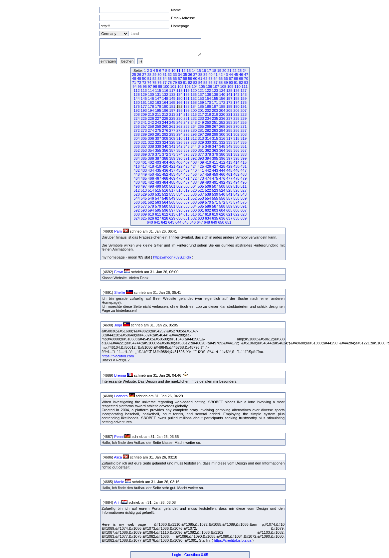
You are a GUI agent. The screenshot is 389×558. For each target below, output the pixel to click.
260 (165, 126)
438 (179, 170)
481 (144, 182)
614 (179, 214)
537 (201, 194)
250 (208, 122)
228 (165, 118)
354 (151, 150)
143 (244, 94)
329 (201, 142)
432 (136, 170)
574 (236, 202)
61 (200, 79)
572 (222, 202)
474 (208, 178)
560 (136, 202)
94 (134, 87)
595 (158, 210)
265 (201, 126)
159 (244, 98)
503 (186, 186)
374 (179, 154)
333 (229, 142)
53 (159, 79)
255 (244, 122)
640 (150, 222)
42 (221, 75)
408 (194, 162)
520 (194, 190)
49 (139, 79)
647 (200, 222)
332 (222, 142)
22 (235, 71)
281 (201, 130)
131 (158, 94)
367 (244, 150)
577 (144, 206)
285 (229, 130)
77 (165, 83)
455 (186, 174)
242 (151, 122)
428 (222, 166)
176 (136, 106)
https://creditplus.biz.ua (233, 540)
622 (236, 214)
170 (208, 102)
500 (165, 186)
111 (245, 87)
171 (215, 102)
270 (236, 126)
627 (158, 218)
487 (186, 182)
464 (136, 178)
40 (210, 75)
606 (236, 210)
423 (186, 166)
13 (189, 71)
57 (180, 79)
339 (158, 146)
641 (157, 222)
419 (158, 166)
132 (165, 94)
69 (241, 79)
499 (158, 186)
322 (151, 142)
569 (201, 202)
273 (144, 130)
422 (179, 166)
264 (194, 126)
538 (208, 194)
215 (186, 114)
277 (172, 130)
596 (165, 210)
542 (236, 194)
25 (134, 75)
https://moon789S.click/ (172, 257)
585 (201, 206)
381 (229, 154)
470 (179, 178)
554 (208, 198)
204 (222, 110)
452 (165, 174)
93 (246, 83)
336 (136, 146)
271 (244, 126)
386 (151, 158)
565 (172, 202)
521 (201, 190)
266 (208, 126)
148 (165, 98)
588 (222, 206)
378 (208, 154)
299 (215, 134)
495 (244, 182)
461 (229, 174)
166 (179, 102)
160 (136, 102)
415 (244, 162)
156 (222, 98)
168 (194, 102)
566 (179, 202)
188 (222, 106)
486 (179, 182)
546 (151, 198)
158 (236, 98)
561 (144, 202)
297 (201, 134)
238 (236, 118)
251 (215, 122)
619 (215, 214)
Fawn (118, 272)
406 (179, 162)
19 (219, 71)
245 (172, 122)
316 (222, 138)
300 (222, 134)
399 (244, 158)
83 (195, 83)
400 (136, 162)
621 (229, 214)
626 (151, 218)
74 (149, 83)
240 (136, 122)
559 (244, 198)
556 (222, 198)
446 (236, 170)
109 (230, 87)
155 (215, 98)
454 (179, 174)
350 (236, 146)
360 (194, 150)
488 (194, 182)
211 (158, 114)
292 (165, 134)
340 (165, 146)
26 (139, 75)
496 (136, 186)
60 (195, 79)
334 (236, 142)
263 (186, 126)
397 (229, 158)
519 (186, 190)
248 (194, 122)
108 (223, 87)
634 (208, 218)
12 (184, 71)
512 (136, 190)
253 (229, 122)
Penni (118, 437)
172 (222, 102)
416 (136, 166)
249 (201, 122)
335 (244, 142)
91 (236, 83)
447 (244, 170)
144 (136, 98)
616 (194, 214)
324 (165, 142)
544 (136, 198)
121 (201, 91)
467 (158, 178)
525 (229, 190)
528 (136, 194)
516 (165, 190)
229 (172, 118)
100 (166, 87)
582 (179, 206)
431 (244, 166)
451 (158, 174)
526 (236, 190)
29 (154, 75)
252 (222, 122)
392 (194, 158)
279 (186, 130)
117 (172, 91)
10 (173, 71)
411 (215, 162)
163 (158, 102)
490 (208, 182)
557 (229, 198)
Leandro (120, 396)
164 (165, 102)
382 (236, 154)
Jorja (118, 325)
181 (172, 106)
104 (195, 87)
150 (179, 98)
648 (207, 222)
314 (208, 138)
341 (172, 146)
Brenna (120, 375)
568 (194, 202)
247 (186, 122)
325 (172, 142)
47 (246, 75)
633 (201, 218)
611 (158, 214)
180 (165, 106)
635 (215, 218)
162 (151, 102)
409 (201, 162)
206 (236, 110)
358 (179, 150)
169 (201, 102)
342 (179, 146)
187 (215, 106)
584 (194, 206)
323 (158, 142)
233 (201, 118)
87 (216, 83)
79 (175, 83)
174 (236, 102)
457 (201, 174)
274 (151, 130)
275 (158, 130)
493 (229, 182)
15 (199, 71)
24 (245, 71)
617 (201, 214)
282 (208, 130)
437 (172, 170)
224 (136, 118)
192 (136, 110)
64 (216, 79)
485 (172, 182)
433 (144, 170)
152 (194, 98)
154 (208, 98)
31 (165, 75)
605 (229, 210)
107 (216, 87)
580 (165, 206)
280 (194, 130)
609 (144, 214)
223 (244, 114)
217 (201, 114)
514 (151, 190)
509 (229, 186)
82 (190, 83)
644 (178, 222)
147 (158, 98)
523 (215, 190)
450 (151, 174)
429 (229, 166)
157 (229, 98)
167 (186, 102)
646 (193, 222)
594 (151, 210)
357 (172, 150)
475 (215, 178)
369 (144, 154)
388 (165, 158)
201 (201, 110)
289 (144, 134)
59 (190, 79)
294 (179, 134)
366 (236, 150)
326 (179, 142)
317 (229, 138)
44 (231, 75)
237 (229, 118)
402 (151, 162)
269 (229, 126)
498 (151, 186)
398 (236, 158)
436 (165, 170)
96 (145, 87)
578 (151, 206)
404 (165, 162)
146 (151, 98)
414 (236, 162)
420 (165, 166)
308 (165, 138)
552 (194, 198)
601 (201, 210)
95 (140, 87)
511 (244, 186)
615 (186, 214)
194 (151, 110)
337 (144, 146)
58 (185, 79)
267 (215, 126)
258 (151, 126)
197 (172, 110)
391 (186, 158)
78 (170, 83)
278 (179, 130)
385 (144, 158)
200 (194, 110)
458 (208, 174)
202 (208, 110)
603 (215, 210)
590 (236, 206)
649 (214, 222)
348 (222, 146)
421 (172, 166)
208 (136, 114)
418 (151, 166)
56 (175, 79)
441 (201, 170)
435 (158, 170)
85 (205, 83)
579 (158, 206)
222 (236, 114)
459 (215, 174)
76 (159, 83)
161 (144, 102)
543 (244, 194)
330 (208, 142)
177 (144, 106)
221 (229, 114)
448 (136, 174)
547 (158, 198)
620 (222, 214)
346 (208, 146)
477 (229, 178)
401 (144, 162)
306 (151, 138)
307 (158, 138)
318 (236, 138)
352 (136, 150)
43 (226, 75)
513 (144, 190)
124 (222, 91)
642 (164, 222)
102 (180, 87)
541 (229, 194)
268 (222, 126)
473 (201, 178)
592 (136, 210)
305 (144, 138)
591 (244, 206)
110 (237, 87)
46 (241, 75)
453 (172, 174)
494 (236, 182)
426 (208, 166)
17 (209, 71)
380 (222, 154)
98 (155, 87)
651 (228, 222)
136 (194, 94)
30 (159, 75)
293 (172, 134)
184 (194, 106)
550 (179, 198)
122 (208, 91)
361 (201, 150)
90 (231, 83)
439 (186, 170)
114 (151, 91)
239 (244, 118)
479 (244, 178)
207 (244, 110)
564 (165, 202)
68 (236, 79)
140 (222, 94)
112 (136, 91)
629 (172, 218)
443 (215, 170)
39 (205, 75)
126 (236, 91)
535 (186, 194)
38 (200, 75)
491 (215, 182)
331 (215, 142)
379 (215, 154)
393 (201, 158)
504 (194, 186)
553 (201, 198)
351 (244, 146)
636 (222, 218)
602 (208, 210)
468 (165, 178)
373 (172, 154)
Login (176, 555)
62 (205, 79)
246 (179, 122)
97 (150, 87)
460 (222, 174)
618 (208, 214)
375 (186, 154)
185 (201, 106)
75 (154, 83)
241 (144, 122)
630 (179, 218)
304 (136, 138)
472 (194, 178)
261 (172, 126)
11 (178, 71)
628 (165, 218)
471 (186, 178)
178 (151, 106)
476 (222, 178)
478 (236, 178)
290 (151, 134)
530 (151, 194)
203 (215, 110)
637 (229, 218)
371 (158, 154)
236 (222, 118)
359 (186, 150)
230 (179, 118)
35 (185, 75)
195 (158, 110)
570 (208, 202)
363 (215, 150)
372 (165, 154)
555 (215, 198)
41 (216, 75)
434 (151, 170)
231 (186, 118)
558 (236, 198)
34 (180, 75)
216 (194, 114)
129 (144, 94)
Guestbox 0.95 (196, 555)
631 (186, 218)
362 (208, 150)
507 (215, 186)
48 (134, 79)
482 (151, 182)
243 (158, 122)
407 (186, 162)
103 (187, 87)
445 (229, 170)
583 (186, 206)
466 (151, 178)
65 (221, 79)
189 (229, 106)
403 (158, 162)
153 (201, 98)
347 (215, 146)
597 (172, 210)
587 (215, 206)
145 (144, 98)
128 (136, 94)
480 (136, 182)
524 (222, 190)
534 (179, 194)
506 (208, 186)
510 (236, 186)
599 (186, 210)
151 (186, 98)
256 (136, 126)
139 (215, 94)
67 (231, 79)
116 (165, 91)
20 (224, 71)
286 (236, 130)
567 (186, 202)
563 (158, 202)
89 (226, 83)
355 (158, 150)
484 (165, 182)
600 (194, 210)
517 (172, 190)
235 (215, 118)
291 (158, 134)
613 (172, 214)
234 (208, 118)
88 (221, 83)
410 (208, 162)
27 (144, 75)
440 (194, 170)
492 (222, 182)
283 (215, 130)
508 (222, 186)
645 (185, 222)
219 (215, 114)
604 (222, 210)
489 (201, 182)
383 (244, 154)
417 (144, 166)
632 (194, 218)
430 (236, 166)
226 (151, 118)
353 (144, 150)
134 (179, 94)
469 (172, 178)
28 (149, 75)
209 (144, 114)
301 (229, 134)
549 (172, 198)
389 (172, 158)
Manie (119, 482)
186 (208, 106)
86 (210, 83)
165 (172, 102)
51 (149, 79)
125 (229, 91)
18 (214, 71)
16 (204, 71)
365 (229, 150)
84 (200, 83)
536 (194, 194)
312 (194, 138)
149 (172, 98)
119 (186, 91)
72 (139, 83)
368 (136, 154)
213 (172, 114)
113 (144, 91)
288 (136, 134)
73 (144, 83)
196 (165, 110)
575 (244, 202)
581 (172, 206)
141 (229, 94)
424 (194, 166)
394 (208, 158)
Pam (118, 231)
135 (186, 94)
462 (236, 174)
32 (170, 75)
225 (144, 118)
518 (179, 190)
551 (186, 198)
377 (201, 154)
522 (208, 190)
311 (186, 138)
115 (158, 91)
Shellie (119, 292)
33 (175, 75)
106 (209, 87)
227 (158, 118)
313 (201, 138)
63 (210, 79)
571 (215, 202)
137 (201, 94)
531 (158, 194)
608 (136, 214)
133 (172, 94)
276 (165, 130)
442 (208, 170)
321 (144, 142)
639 (244, 218)
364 (222, 150)
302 (236, 134)
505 (201, 186)
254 (236, 122)
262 (179, 126)
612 (165, 214)
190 (236, 106)
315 (215, 138)
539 (215, 194)
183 (186, 106)
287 (244, 130)
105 (202, 87)
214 (179, 114)
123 (215, 91)
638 (236, 218)
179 (158, 106)
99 (160, 87)
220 (222, 114)
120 (194, 91)
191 (244, 106)
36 (190, 75)
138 (208, 94)
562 (151, 202)
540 (222, 194)
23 (240, 71)
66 (226, 79)
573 (229, 202)
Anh (117, 502)
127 (244, 91)
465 (144, 178)
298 (208, 134)
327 (186, 142)
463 (244, 174)
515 (158, 190)
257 (144, 126)
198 (179, 110)
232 (194, 118)
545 (144, 198)
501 (172, 186)
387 (158, 158)
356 (165, 150)
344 (194, 146)
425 (201, 166)
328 (194, 142)
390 (179, 158)
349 (229, 146)
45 (236, 75)
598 (179, 210)
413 (229, 162)
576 (136, 206)
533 (172, 194)
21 (229, 71)
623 (244, 214)
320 (136, 142)
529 (144, 194)
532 (165, 194)
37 (195, 75)
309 (172, 138)
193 (144, 110)
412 (222, 162)
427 (215, 166)
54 (165, 79)
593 (144, 210)
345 (201, 146)
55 (170, 79)
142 (236, 94)
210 (151, 114)
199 (186, 110)
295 (186, 134)
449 (144, 174)
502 (179, 186)
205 (229, 110)
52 (154, 79)
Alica (118, 457)
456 (194, 174)
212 (165, 114)
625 (144, 218)
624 (136, 218)
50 (144, 79)
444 (222, 170)
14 (194, 71)
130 (151, 94)
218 (208, 114)
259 (158, 126)
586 (208, 206)
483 (158, 182)
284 (222, 130)
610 (151, 214)
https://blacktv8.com (117, 356)
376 (194, 154)
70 (246, 79)
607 (244, 210)
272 (136, 130)
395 (215, 158)
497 (144, 186)
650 (221, 222)
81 (185, 83)
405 (172, 162)
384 (136, 158)
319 (244, 138)
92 (241, 83)
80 (180, 83)
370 (151, 154)
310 (179, 138)
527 (244, 190)
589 (229, 206)
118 (179, 91)
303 (244, 134)
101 (173, 87)
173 (229, 102)
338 (151, 146)
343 (186, 146)
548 (165, 198)
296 (194, 134)
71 (134, 83)
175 (244, 102)
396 (222, 158)
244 (165, 122)
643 (171, 222)
